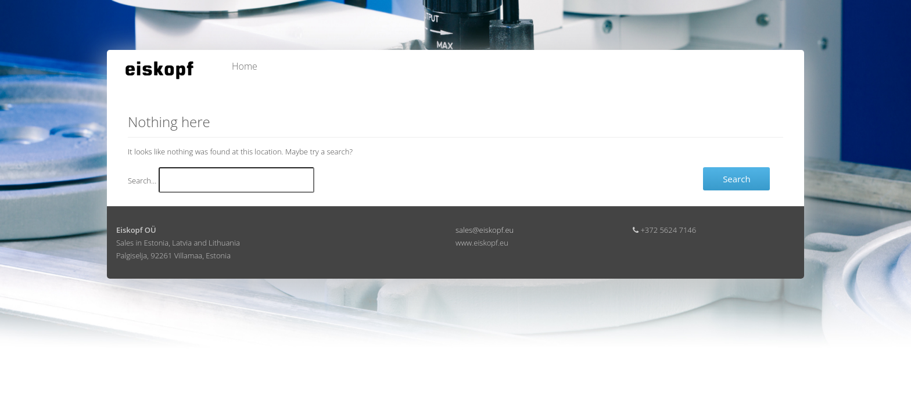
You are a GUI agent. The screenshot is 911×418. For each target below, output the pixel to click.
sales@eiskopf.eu (485, 230)
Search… (142, 180)
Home (244, 66)
